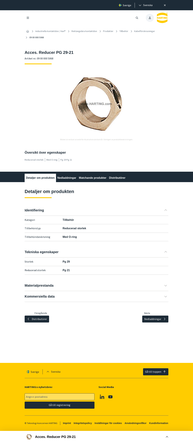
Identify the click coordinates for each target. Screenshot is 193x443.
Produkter (108, 31)
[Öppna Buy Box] (96, 437)
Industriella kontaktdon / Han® (50, 31)
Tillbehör (123, 31)
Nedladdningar (66, 177)
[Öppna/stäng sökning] (137, 17)
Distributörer (117, 177)
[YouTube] (110, 396)
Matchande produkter (92, 177)
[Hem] (28, 31)
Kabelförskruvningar (144, 31)
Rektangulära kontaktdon (84, 31)
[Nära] (164, 5)
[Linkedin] (102, 396)
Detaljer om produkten (40, 177)
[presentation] (145, 5)
